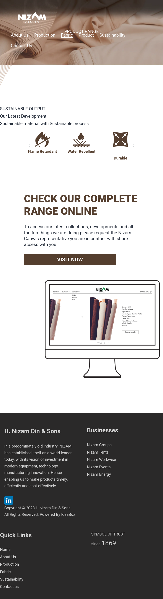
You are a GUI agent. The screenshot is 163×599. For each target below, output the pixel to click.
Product (86, 35)
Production (44, 35)
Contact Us (21, 45)
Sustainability (112, 35)
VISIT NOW (70, 260)
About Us (20, 35)
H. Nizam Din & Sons (32, 431)
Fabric (67, 35)
